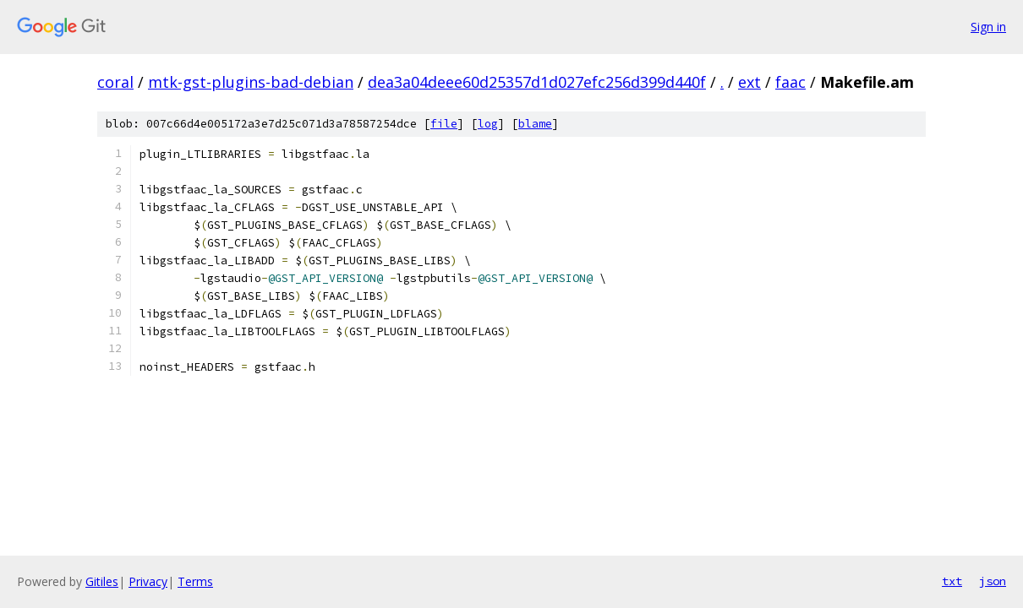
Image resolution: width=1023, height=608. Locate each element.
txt (952, 581)
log (488, 124)
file (443, 124)
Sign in (988, 27)
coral (115, 82)
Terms (195, 581)
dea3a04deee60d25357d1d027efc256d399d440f (537, 82)
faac (790, 82)
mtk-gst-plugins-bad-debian (250, 82)
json (992, 581)
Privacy (148, 581)
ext (749, 82)
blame (535, 124)
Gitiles (101, 581)
